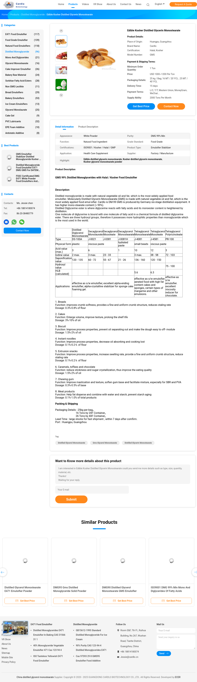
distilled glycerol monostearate (71, 443)
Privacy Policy (9, 662)
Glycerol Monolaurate (22, 109)
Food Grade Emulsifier (22, 40)
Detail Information (64, 126)
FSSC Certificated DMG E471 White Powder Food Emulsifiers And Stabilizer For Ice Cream (28, 178)
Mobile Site (7, 657)
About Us (6, 644)
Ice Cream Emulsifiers (22, 104)
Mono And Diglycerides (22, 57)
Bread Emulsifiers (22, 92)
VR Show (6, 639)
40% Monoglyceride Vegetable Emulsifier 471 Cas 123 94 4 (48, 647)
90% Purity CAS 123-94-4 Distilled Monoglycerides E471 (91, 647)
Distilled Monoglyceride (22, 51)
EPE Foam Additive (22, 127)
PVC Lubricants (22, 121)
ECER (178, 677)
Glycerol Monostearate (22, 63)
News (4, 648)
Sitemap (6, 653)
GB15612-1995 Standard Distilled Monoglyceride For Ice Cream (91, 635)
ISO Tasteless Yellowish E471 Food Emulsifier (48, 658)
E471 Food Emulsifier (22, 34)
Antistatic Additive (22, 133)
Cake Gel (22, 115)
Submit (71, 499)
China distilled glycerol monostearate (35, 677)
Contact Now (22, 230)
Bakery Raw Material (22, 75)
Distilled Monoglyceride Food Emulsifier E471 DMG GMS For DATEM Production (28, 167)
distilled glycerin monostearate (138, 443)
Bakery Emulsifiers (22, 98)
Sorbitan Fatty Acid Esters (22, 80)
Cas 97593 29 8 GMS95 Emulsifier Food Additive (88, 658)
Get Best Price (141, 106)
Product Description (88, 126)
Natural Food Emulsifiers (22, 45)
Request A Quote (183, 4)
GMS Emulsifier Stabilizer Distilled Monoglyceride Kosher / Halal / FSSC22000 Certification (28, 156)
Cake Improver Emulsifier (22, 69)
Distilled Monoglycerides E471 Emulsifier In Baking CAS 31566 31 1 (49, 635)
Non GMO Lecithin (22, 86)
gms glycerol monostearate (105, 443)
